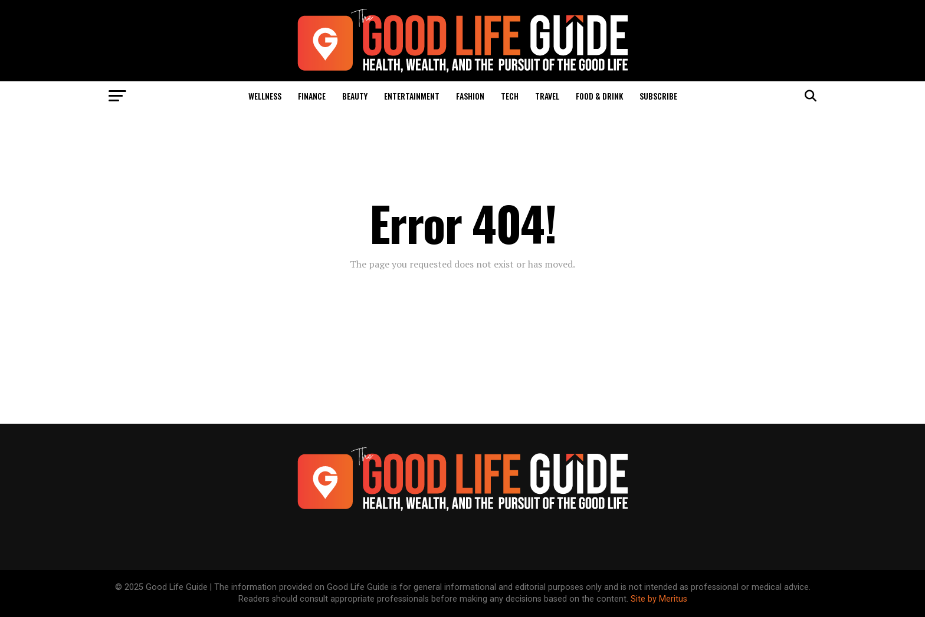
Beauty (355, 96)
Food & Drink (599, 96)
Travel (547, 96)
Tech (510, 96)
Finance (312, 96)
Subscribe (658, 96)
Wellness (264, 96)
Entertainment (411, 96)
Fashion (470, 96)
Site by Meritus (659, 599)
